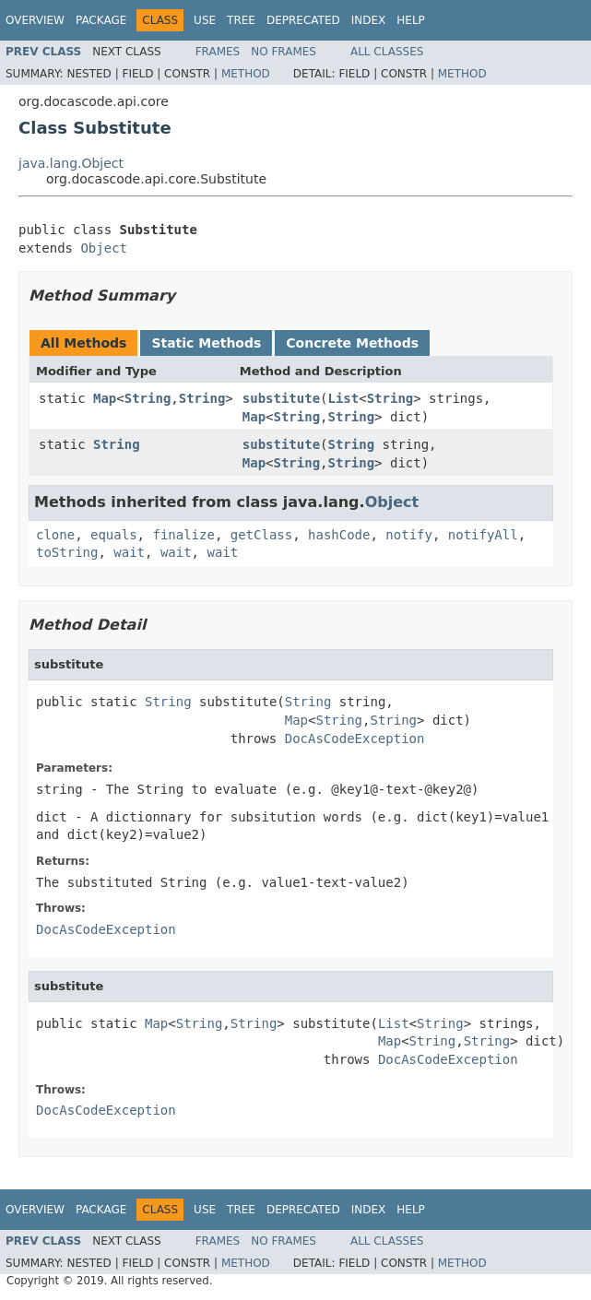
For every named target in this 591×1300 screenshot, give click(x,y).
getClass (261, 534)
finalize (183, 534)
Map (104, 398)
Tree (241, 20)
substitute (281, 398)
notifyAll (483, 534)
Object (103, 248)
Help (410, 20)
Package (101, 20)
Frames (218, 51)
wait (129, 552)
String (147, 398)
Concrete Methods (352, 343)
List (344, 398)
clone (55, 534)
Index (368, 20)
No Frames (283, 51)
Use (205, 20)
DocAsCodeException (355, 738)
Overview (35, 20)
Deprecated (303, 20)
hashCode (339, 534)
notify (408, 534)
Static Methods (206, 343)
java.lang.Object (71, 163)
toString (67, 552)
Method (245, 73)
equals (113, 534)
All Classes (386, 51)
